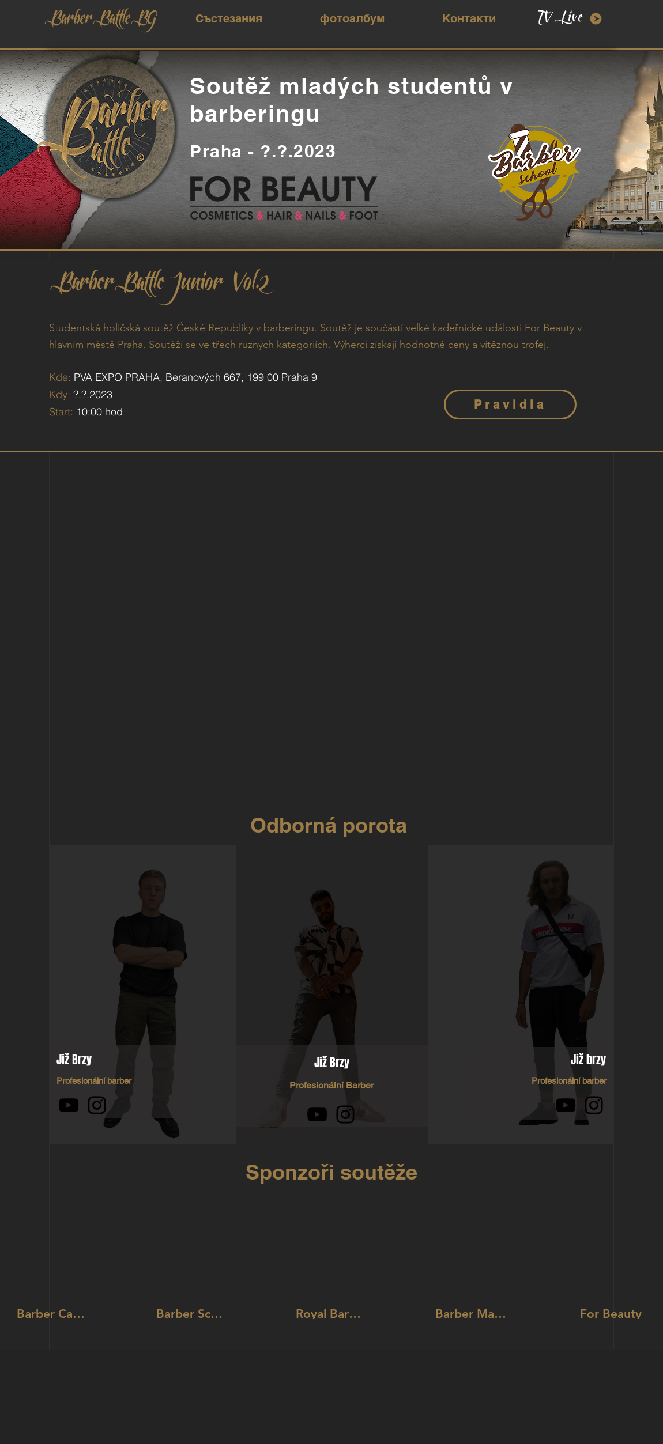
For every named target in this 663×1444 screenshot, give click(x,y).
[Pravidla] (510, 404)
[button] (228, 18)
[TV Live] (571, 18)
